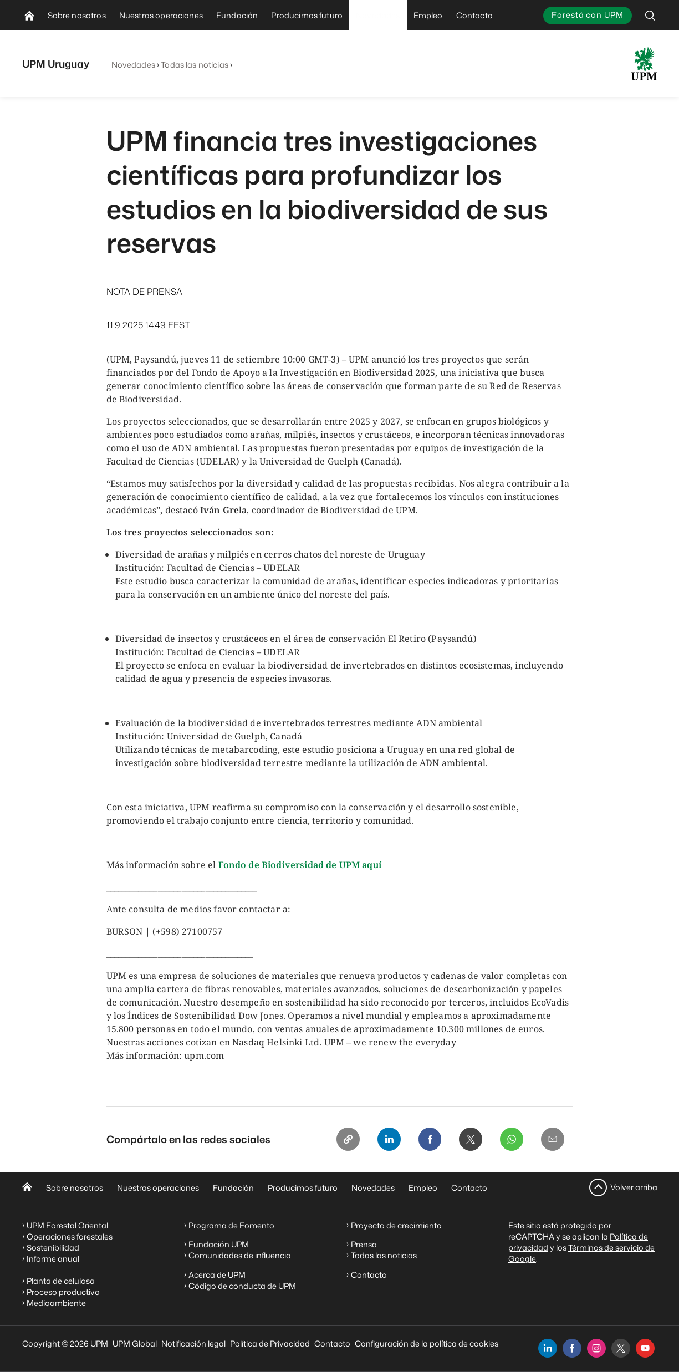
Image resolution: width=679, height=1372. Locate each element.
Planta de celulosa (61, 1281)
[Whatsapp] (510, 1140)
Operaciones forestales (70, 1236)
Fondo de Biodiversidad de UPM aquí (299, 865)
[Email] (552, 1140)
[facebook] (572, 1348)
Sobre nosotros (74, 1188)
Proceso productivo (63, 1292)
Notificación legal (193, 1343)
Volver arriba (633, 1187)
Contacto (469, 1188)
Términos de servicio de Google (581, 1253)
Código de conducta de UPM (242, 1286)
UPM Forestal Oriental (67, 1225)
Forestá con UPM (587, 15)
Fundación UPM (218, 1244)
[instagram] (596, 1348)
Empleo (423, 1188)
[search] (650, 15)
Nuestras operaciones (158, 1188)
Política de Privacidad (270, 1343)
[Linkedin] (383, 1140)
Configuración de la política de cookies (426, 1343)
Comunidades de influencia (239, 1255)
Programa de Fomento (231, 1225)
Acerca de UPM (217, 1275)
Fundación (233, 1188)
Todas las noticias (194, 64)
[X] (468, 1140)
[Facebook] (425, 1140)
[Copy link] (341, 1140)
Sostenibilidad (53, 1247)
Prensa (364, 1244)
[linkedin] (547, 1348)
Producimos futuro (303, 1188)
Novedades (133, 64)
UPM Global (135, 1343)
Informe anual (53, 1258)
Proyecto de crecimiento (396, 1225)
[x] (620, 1348)
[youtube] (645, 1348)
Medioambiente (56, 1303)
